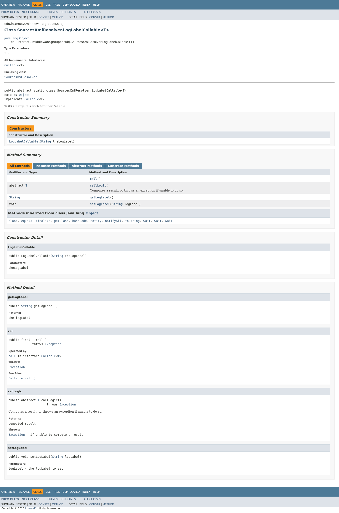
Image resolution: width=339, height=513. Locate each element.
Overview (8, 4)
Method (57, 17)
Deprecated (71, 4)
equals (26, 221)
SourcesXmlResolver (20, 77)
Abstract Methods (87, 166)
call (93, 178)
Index (86, 4)
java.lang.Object (16, 38)
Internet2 (31, 508)
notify (95, 221)
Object (24, 95)
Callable (11, 65)
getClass (61, 221)
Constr (43, 17)
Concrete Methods (123, 166)
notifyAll (113, 221)
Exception (53, 344)
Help (96, 4)
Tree (56, 4)
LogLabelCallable (23, 141)
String (45, 141)
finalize (43, 221)
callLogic (98, 185)
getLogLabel (100, 197)
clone (13, 221)
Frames (53, 12)
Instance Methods (50, 166)
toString (132, 221)
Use (48, 4)
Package (24, 4)
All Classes (92, 12)
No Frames (68, 12)
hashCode (79, 221)
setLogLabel (100, 204)
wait (147, 221)
